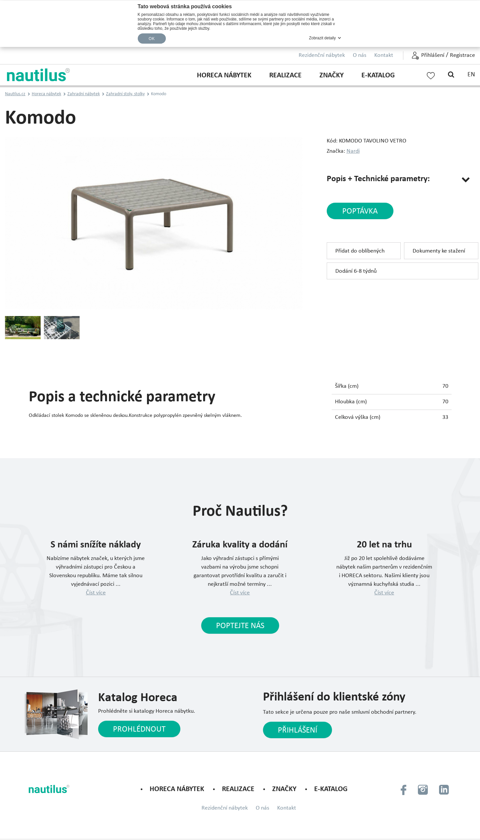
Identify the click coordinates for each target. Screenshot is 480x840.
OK (152, 38)
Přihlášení (432, 55)
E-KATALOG (378, 75)
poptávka (360, 211)
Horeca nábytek (224, 75)
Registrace (462, 55)
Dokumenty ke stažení (439, 251)
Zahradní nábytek (83, 94)
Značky (331, 75)
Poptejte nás (240, 626)
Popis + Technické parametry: (378, 179)
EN (471, 74)
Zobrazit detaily (322, 38)
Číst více (96, 593)
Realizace (285, 75)
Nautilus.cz (15, 94)
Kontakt (383, 55)
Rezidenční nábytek (322, 55)
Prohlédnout (139, 729)
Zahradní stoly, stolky (125, 94)
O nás (359, 55)
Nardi (353, 151)
